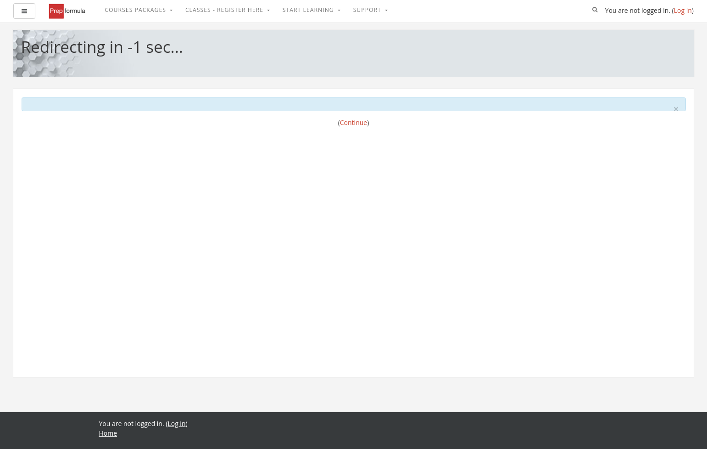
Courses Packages (136, 10)
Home (108, 433)
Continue (353, 122)
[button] (595, 10)
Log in (683, 10)
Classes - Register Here (225, 10)
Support (368, 10)
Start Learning (309, 10)
